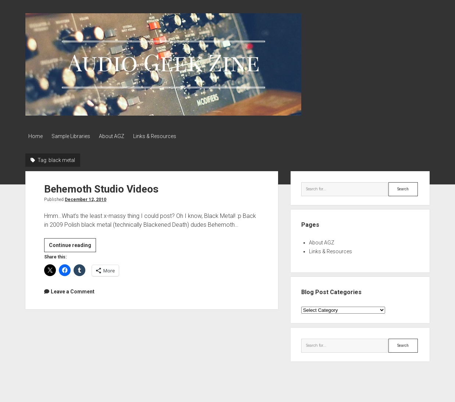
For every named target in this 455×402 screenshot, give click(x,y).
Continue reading (72, 245)
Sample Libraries (73, 136)
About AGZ (116, 136)
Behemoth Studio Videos (101, 188)
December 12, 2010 (85, 198)
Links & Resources (161, 136)
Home (35, 136)
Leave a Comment (73, 290)
